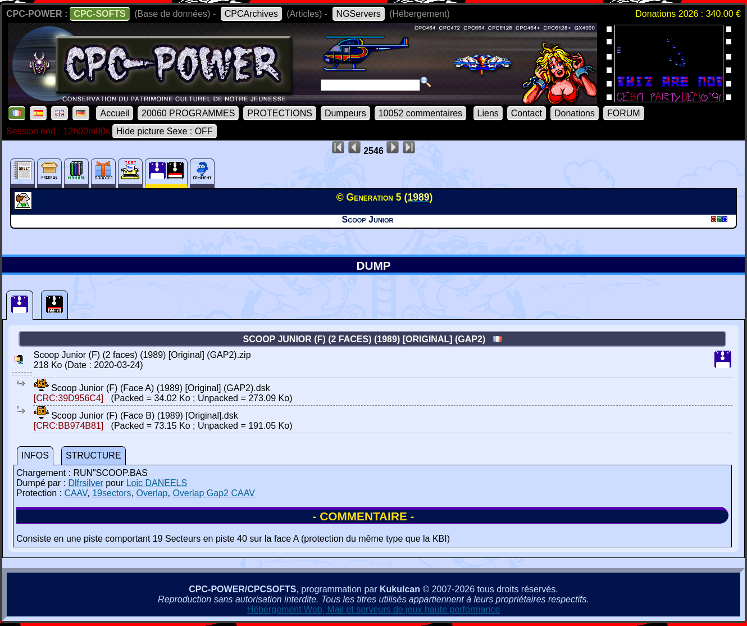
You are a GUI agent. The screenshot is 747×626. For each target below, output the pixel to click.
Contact (526, 113)
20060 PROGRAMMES (188, 113)
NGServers (358, 14)
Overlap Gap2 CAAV (213, 493)
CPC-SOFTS (99, 14)
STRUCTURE (93, 455)
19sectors (111, 493)
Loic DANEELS (157, 483)
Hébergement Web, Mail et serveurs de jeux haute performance (373, 609)
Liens (488, 113)
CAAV (75, 493)
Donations (574, 113)
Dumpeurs (345, 113)
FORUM (623, 113)
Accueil (114, 113)
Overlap (151, 493)
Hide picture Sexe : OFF (164, 131)
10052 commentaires (420, 113)
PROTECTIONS (279, 113)
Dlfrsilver (85, 483)
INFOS (35, 455)
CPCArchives (251, 14)
